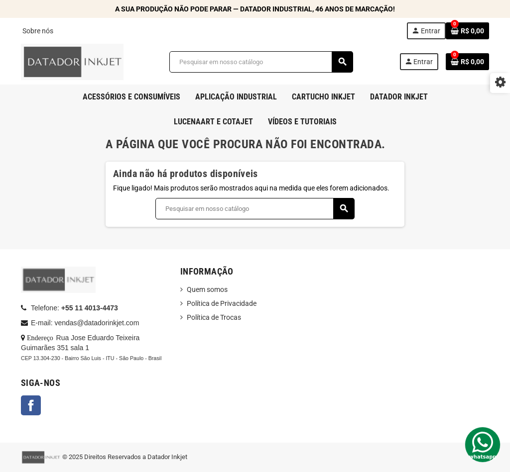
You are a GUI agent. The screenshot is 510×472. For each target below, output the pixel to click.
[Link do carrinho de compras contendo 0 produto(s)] (467, 30)
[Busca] (261, 62)
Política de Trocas (214, 317)
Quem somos (207, 289)
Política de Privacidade (221, 303)
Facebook (31, 405)
